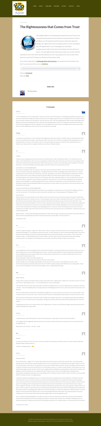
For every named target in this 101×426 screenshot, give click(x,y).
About (41, 6)
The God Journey (19, 8)
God (58, 419)
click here (45, 64)
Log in (62, 419)
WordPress (53, 419)
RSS (27, 76)
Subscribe (48, 6)
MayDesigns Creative (44, 421)
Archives (56, 6)
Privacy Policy (68, 419)
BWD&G (61, 421)
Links (78, 6)
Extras (64, 6)
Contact (71, 6)
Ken (17, 272)
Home (34, 6)
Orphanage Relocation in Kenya (46, 61)
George (18, 133)
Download (29, 73)
